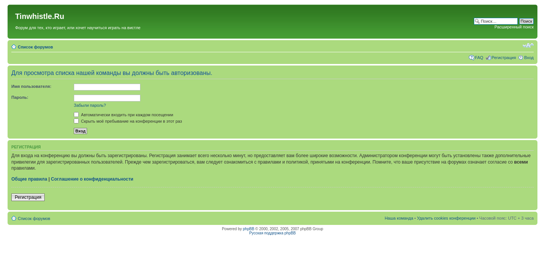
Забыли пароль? (90, 105)
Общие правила (29, 179)
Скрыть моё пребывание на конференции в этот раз (128, 121)
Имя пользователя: (31, 86)
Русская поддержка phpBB (272, 233)
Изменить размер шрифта (528, 45)
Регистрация (504, 57)
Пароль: (19, 97)
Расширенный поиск (514, 27)
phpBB (248, 229)
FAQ (479, 57)
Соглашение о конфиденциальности (92, 179)
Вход (529, 57)
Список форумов (35, 47)
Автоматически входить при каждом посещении (123, 114)
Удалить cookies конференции (446, 218)
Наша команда (399, 218)
